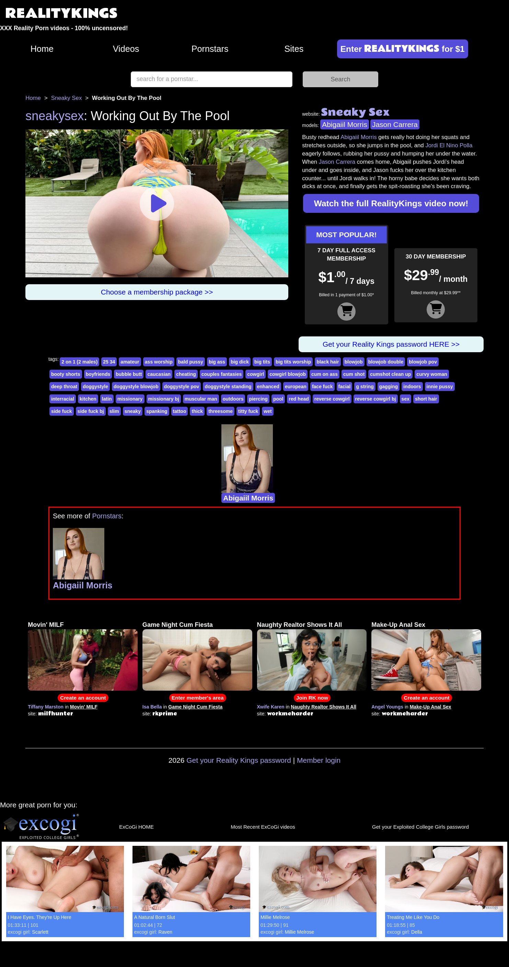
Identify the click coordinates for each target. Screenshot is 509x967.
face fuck (322, 386)
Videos (126, 49)
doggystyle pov (181, 386)
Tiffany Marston (45, 707)
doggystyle (95, 386)
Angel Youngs (387, 707)
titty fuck (248, 411)
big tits (262, 362)
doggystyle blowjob (136, 386)
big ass (217, 362)
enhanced (268, 386)
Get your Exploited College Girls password (420, 827)
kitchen (88, 399)
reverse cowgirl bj (375, 399)
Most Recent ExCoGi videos (263, 827)
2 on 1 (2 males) (79, 362)
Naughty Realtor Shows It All (299, 624)
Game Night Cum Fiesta (177, 624)
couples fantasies (221, 374)
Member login (318, 760)
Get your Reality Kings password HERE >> (391, 344)
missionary (130, 399)
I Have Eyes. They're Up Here (39, 917)
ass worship (159, 362)
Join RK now (312, 698)
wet (267, 411)
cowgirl (255, 374)
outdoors (233, 399)
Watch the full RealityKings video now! (391, 203)
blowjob (354, 362)
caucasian (159, 374)
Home (42, 49)
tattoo (179, 411)
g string (364, 386)
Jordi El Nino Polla (448, 145)
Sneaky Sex (66, 98)
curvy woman (431, 374)
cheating (186, 374)
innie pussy (440, 386)
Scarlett (40, 932)
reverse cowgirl (332, 399)
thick (197, 411)
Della (416, 932)
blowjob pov (423, 362)
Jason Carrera (395, 124)
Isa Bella (152, 707)
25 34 (109, 362)
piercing (258, 399)
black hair (327, 362)
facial (344, 386)
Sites (293, 49)
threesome (220, 411)
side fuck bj (91, 411)
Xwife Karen (271, 707)
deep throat (64, 386)
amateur (129, 362)
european (295, 386)
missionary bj (163, 399)
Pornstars (210, 49)
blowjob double (386, 362)
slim (114, 411)
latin (107, 399)
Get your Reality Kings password (238, 760)
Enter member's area (198, 698)
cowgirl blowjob (287, 374)
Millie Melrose (275, 917)
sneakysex (54, 116)
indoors (412, 386)
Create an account (83, 698)
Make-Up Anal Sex (398, 624)
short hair (426, 399)
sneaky (133, 411)
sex (405, 399)
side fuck (61, 411)
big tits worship (293, 362)
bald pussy (190, 362)
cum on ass (324, 374)
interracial (62, 399)
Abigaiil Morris (344, 124)
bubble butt (129, 374)
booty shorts (65, 374)
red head (299, 399)
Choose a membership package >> (157, 292)
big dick (240, 362)
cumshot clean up (390, 374)
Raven (165, 932)
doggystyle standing (228, 386)
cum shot (354, 374)
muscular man (201, 399)
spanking (156, 411)
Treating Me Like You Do (413, 917)
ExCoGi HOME (136, 827)
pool (278, 399)
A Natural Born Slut (154, 917)
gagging (388, 386)
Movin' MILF (45, 624)
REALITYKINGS (61, 13)
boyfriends (98, 374)
